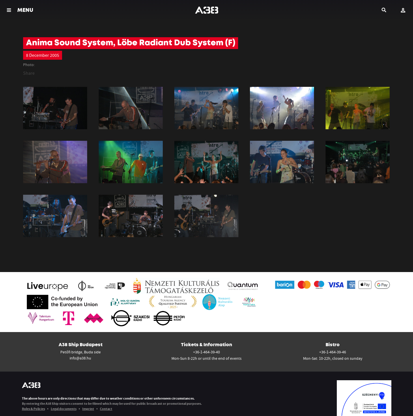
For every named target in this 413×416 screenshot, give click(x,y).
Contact (106, 408)
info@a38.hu (80, 358)
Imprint (88, 408)
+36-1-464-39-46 (332, 352)
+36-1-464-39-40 (206, 352)
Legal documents (63, 408)
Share (29, 73)
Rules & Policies (33, 408)
